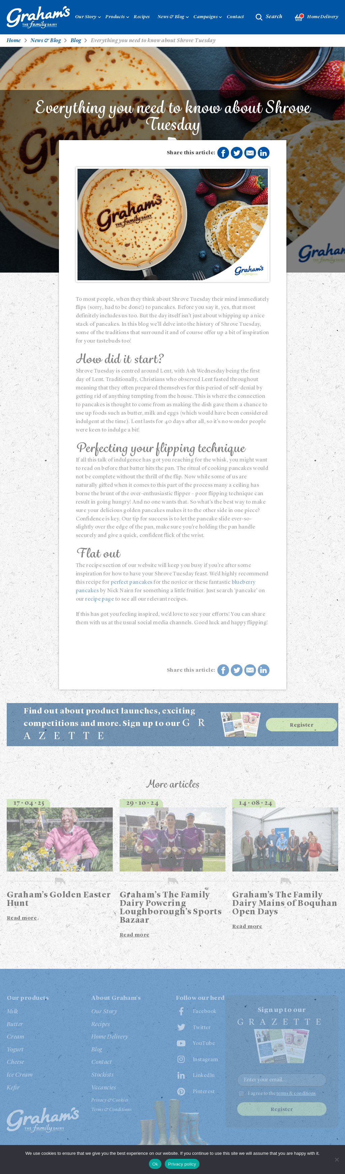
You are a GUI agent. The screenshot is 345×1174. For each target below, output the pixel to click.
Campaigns (205, 16)
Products (115, 16)
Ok (155, 1164)
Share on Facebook (223, 153)
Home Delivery (316, 17)
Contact (235, 16)
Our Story (86, 16)
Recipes (142, 16)
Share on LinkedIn (263, 153)
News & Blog (171, 16)
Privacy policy (182, 1164)
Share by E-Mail (250, 153)
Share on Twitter (237, 153)
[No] (336, 1159)
